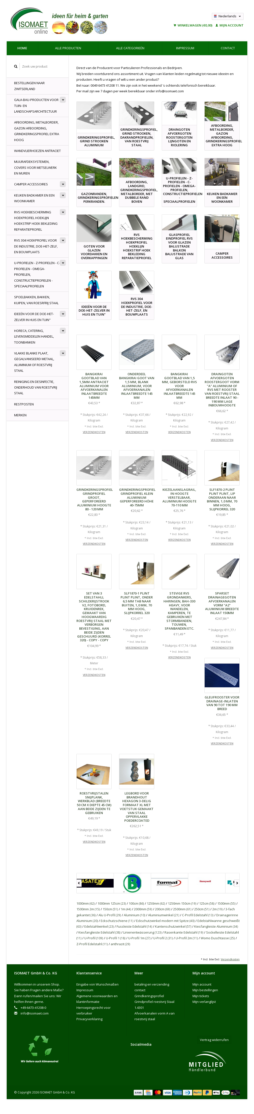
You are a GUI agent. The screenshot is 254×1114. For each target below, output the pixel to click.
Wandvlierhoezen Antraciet (37, 151)
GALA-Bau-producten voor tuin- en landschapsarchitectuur (36, 106)
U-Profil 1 (116, 938)
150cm (110, 909)
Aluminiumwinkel (163, 915)
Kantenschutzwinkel (173, 926)
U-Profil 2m (187, 938)
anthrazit (120, 944)
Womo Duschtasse (218, 938)
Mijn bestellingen (205, 990)
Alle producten (68, 48)
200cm (162, 909)
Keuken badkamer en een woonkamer (34, 198)
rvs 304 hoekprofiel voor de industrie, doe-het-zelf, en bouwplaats (36, 246)
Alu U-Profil (109, 915)
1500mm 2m (88, 909)
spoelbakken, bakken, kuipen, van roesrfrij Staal (36, 300)
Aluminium (134, 915)
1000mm (85, 903)
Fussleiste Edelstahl (134, 926)
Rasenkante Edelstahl (183, 932)
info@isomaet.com (35, 1013)
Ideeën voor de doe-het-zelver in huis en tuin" (34, 317)
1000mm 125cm (111, 903)
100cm (136, 903)
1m (126, 909)
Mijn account (230, 25)
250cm (202, 909)
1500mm (226, 903)
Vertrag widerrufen (214, 1040)
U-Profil (93, 938)
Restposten (24, 404)
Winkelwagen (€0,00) (193, 25)
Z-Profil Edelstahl (92, 944)
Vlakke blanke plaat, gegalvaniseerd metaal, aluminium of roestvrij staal (34, 362)
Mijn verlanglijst (204, 1001)
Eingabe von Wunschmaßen (97, 984)
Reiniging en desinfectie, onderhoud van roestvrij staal (35, 387)
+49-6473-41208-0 (33, 1007)
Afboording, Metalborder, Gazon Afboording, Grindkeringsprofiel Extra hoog (36, 131)
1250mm (156, 903)
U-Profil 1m (139, 938)
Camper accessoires (31, 184)
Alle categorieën (130, 48)
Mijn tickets (200, 996)
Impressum (185, 48)
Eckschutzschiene (117, 920)
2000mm (143, 909)
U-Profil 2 (163, 938)
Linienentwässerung (142, 932)
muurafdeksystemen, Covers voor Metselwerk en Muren (35, 167)
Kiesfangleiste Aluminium (216, 926)
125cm (207, 903)
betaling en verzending (151, 984)
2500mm (182, 909)
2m (217, 909)
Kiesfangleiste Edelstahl (99, 932)
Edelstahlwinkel (99, 926)
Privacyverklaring (89, 1019)
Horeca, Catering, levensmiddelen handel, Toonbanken (34, 336)
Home (22, 48)
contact (228, 48)
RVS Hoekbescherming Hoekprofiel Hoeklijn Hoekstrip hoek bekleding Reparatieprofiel (36, 221)
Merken (20, 415)
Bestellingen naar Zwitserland (29, 86)
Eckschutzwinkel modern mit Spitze (165, 920)
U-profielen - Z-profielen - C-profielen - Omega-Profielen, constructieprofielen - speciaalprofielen (37, 274)
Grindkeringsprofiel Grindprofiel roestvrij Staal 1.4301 (154, 1002)
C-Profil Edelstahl (198, 915)
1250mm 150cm (182, 903)
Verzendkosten (94, 432)
